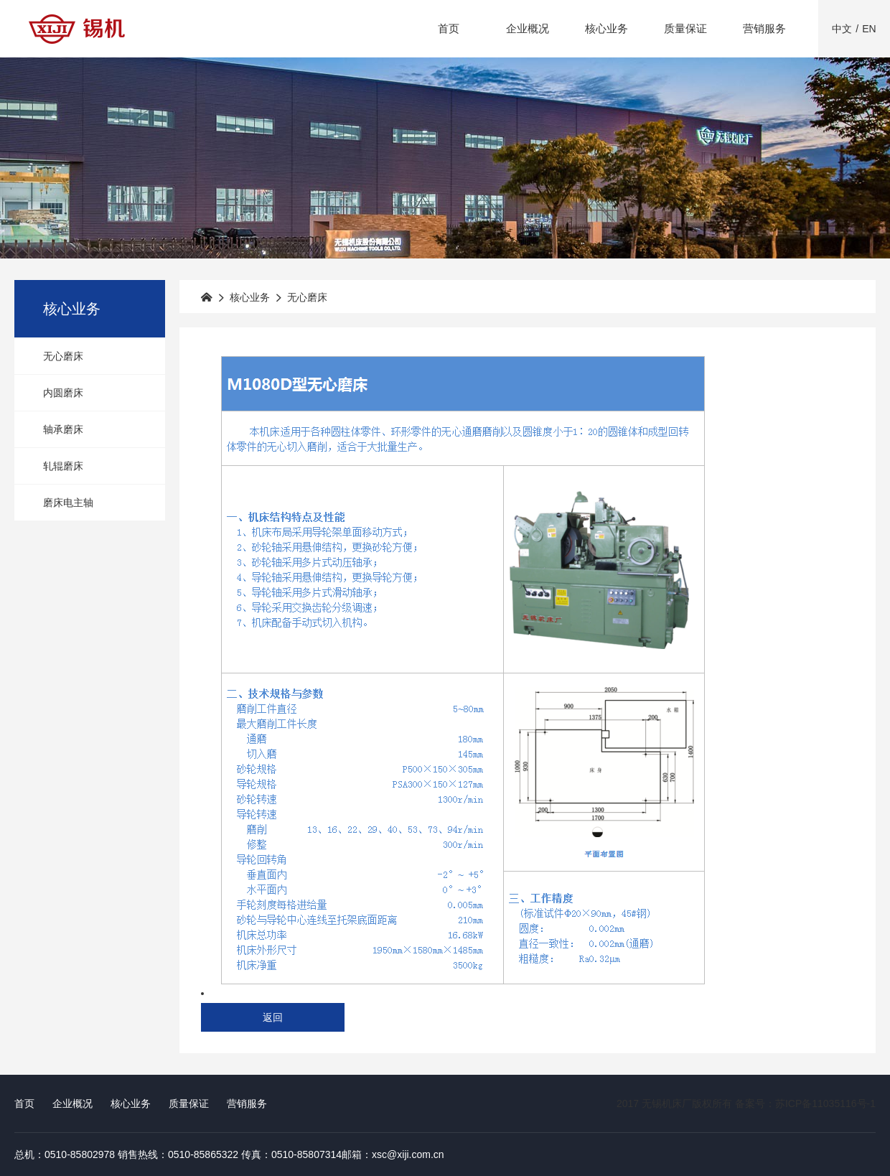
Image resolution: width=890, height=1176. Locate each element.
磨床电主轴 (68, 502)
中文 (842, 28)
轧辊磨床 (63, 466)
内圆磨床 (63, 392)
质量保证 (685, 28)
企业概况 (527, 28)
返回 (273, 1017)
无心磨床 (63, 356)
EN (869, 28)
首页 (448, 28)
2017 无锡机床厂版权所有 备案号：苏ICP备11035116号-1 (746, 1103)
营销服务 (764, 28)
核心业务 (606, 28)
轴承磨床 (63, 429)
